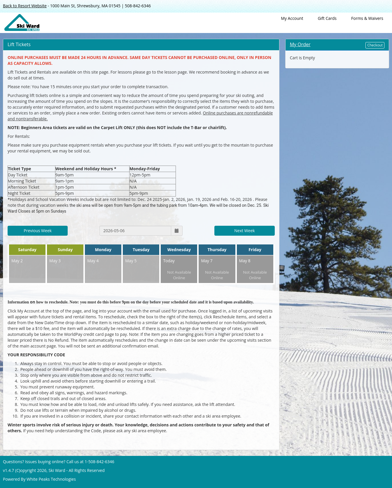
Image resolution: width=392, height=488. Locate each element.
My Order (300, 44)
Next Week (244, 230)
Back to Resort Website (25, 5)
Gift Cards (327, 18)
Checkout (375, 45)
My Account (292, 18)
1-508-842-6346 (99, 461)
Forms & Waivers (367, 18)
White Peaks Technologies (51, 479)
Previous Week (38, 230)
